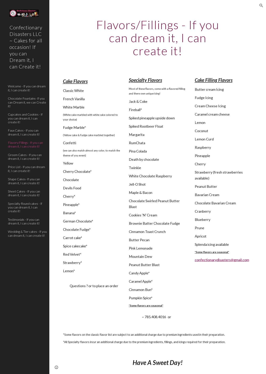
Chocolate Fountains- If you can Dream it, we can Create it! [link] (27, 102)
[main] (157, 38)
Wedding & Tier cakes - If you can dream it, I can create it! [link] (27, 233)
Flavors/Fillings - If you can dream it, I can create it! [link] (25, 144)
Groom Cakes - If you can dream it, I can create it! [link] (25, 156)
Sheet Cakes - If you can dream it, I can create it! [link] (24, 193)
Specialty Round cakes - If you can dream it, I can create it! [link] (25, 207)
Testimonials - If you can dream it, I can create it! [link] (24, 221)
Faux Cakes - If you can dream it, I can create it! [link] (24, 132)
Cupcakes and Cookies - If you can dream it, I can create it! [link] (25, 118)
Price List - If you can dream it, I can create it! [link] (26, 168)
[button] (261, 5)
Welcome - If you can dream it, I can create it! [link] (27, 88)
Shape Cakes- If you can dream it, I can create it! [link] (24, 181)
